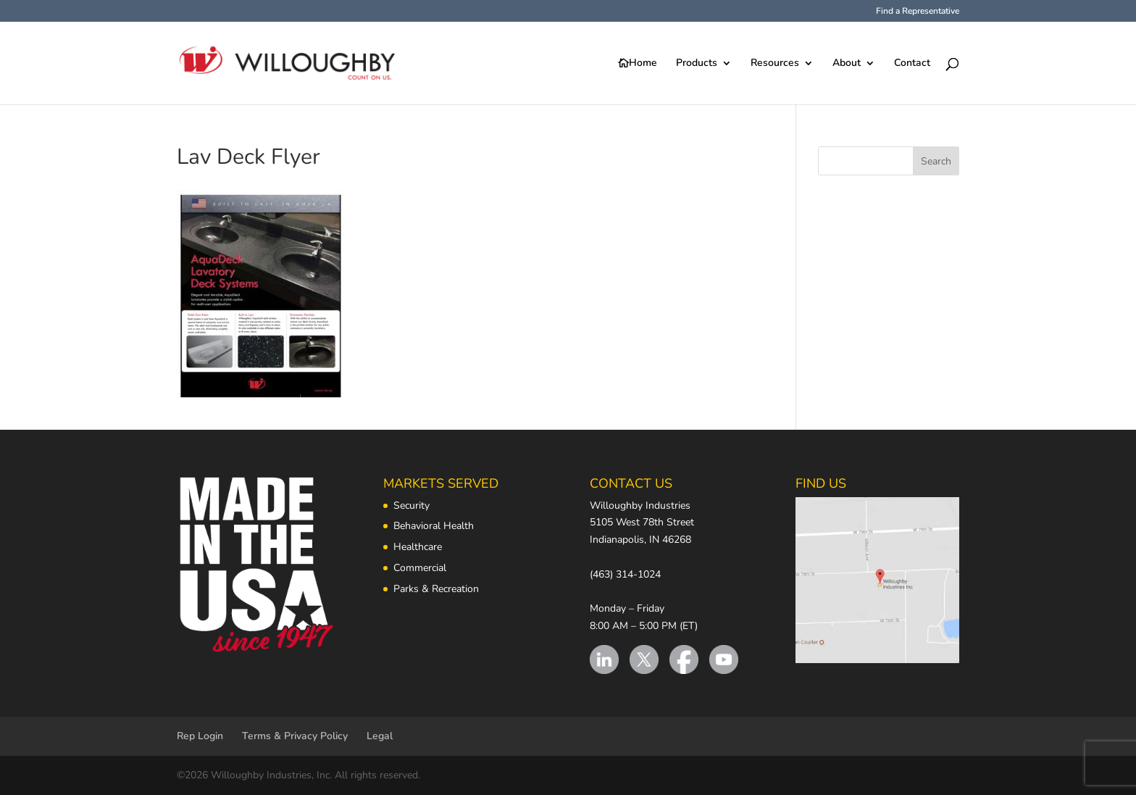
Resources (775, 64)
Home (643, 64)
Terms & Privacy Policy (295, 736)
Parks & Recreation (436, 589)
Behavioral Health (433, 526)
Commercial (419, 568)
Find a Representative (917, 12)
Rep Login (200, 736)
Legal (380, 736)
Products (696, 64)
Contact (912, 64)
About (846, 64)
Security (411, 505)
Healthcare (417, 547)
